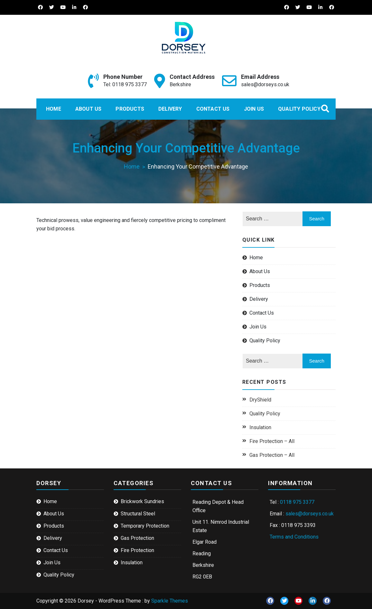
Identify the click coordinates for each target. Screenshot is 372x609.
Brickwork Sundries (142, 501)
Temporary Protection (145, 526)
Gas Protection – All (271, 455)
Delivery (170, 109)
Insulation (260, 427)
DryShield (260, 400)
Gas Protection (137, 538)
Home (53, 109)
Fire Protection (137, 550)
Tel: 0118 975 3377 (125, 84)
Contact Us (213, 109)
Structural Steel (138, 514)
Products (130, 109)
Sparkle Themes (169, 601)
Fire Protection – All (271, 441)
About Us (88, 109)
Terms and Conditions (294, 537)
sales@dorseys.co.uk (265, 84)
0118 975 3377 (297, 502)
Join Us (254, 109)
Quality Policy (299, 109)
